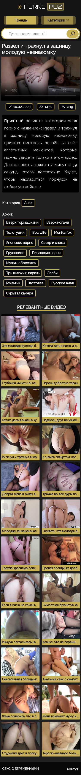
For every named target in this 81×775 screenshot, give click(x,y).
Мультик (13, 283)
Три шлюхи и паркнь (22, 273)
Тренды (21, 20)
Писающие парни (46, 253)
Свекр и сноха (53, 243)
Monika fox (62, 233)
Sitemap (73, 768)
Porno (40, 7)
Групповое (15, 253)
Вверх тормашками (22, 222)
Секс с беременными (20, 769)
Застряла (35, 283)
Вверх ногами (57, 222)
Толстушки (15, 233)
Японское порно (19, 243)
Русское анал (62, 283)
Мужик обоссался (21, 263)
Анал (28, 203)
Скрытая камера (19, 293)
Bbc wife (39, 233)
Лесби (52, 273)
